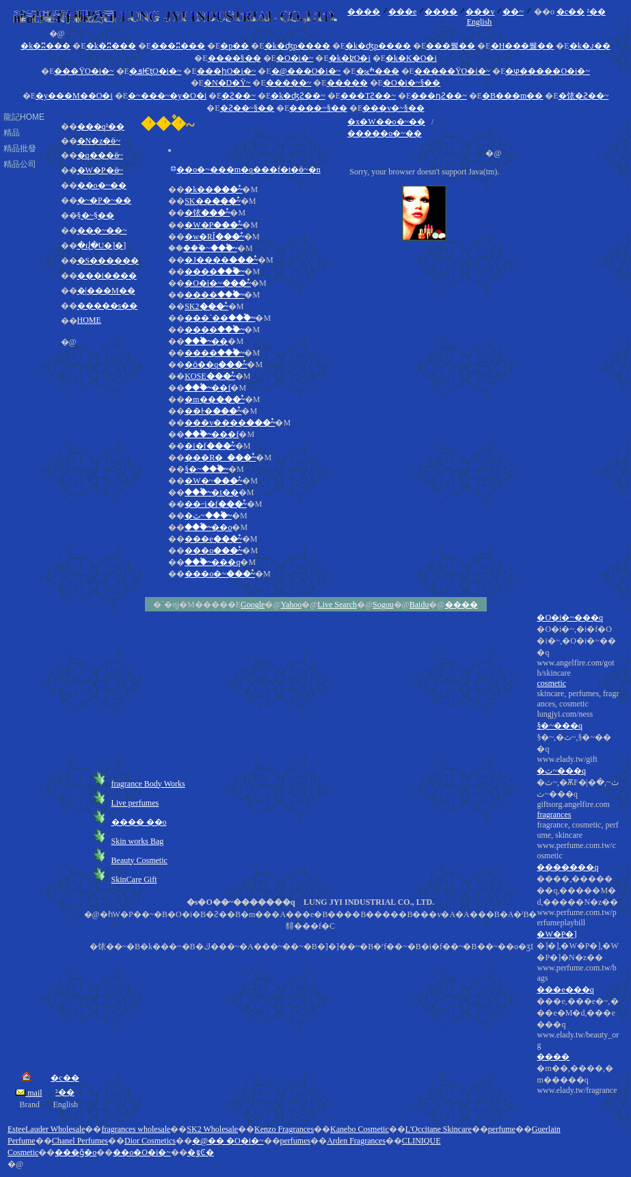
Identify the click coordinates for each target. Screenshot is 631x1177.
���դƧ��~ (439, 96)
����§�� (234, 58)
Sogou (383, 604)
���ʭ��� (178, 46)
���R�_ (220, 457)
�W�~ (213, 481)
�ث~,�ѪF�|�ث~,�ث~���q (578, 937)
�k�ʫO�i (350, 58)
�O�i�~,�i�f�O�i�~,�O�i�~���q (578, 860)
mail (29, 1093)
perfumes (295, 1141)
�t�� (212, 492)
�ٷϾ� (200, 1152)
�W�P (213, 225)
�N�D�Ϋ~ (227, 83)
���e (402, 11)
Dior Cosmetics (150, 1141)
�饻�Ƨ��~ (584, 96)
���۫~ (210, 248)
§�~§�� (96, 215)
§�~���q (559, 725)
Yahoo (290, 604)
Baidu (419, 604)
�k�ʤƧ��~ (298, 96)
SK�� (213, 201)
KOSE (210, 376)
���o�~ (220, 574)
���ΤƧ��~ (368, 96)
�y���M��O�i (74, 96)
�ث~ (208, 515)
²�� (596, 11)
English (479, 22)
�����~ (289, 83)
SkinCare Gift (134, 879)
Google (253, 604)
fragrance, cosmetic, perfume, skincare (578, 958)
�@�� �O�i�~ (228, 1141)
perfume (501, 1129)
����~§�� (318, 108)
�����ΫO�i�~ (452, 71)
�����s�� (107, 305)
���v (480, 11)
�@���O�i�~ (306, 71)
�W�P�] (556, 934)
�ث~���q (561, 771)
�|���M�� (106, 290)
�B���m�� (512, 96)
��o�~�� (102, 185)
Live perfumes (135, 803)
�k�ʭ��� (45, 46)
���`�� (220, 318)
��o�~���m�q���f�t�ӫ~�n (248, 169)
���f (212, 434)
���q (212, 562)
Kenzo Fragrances (284, 1129)
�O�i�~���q (570, 617)
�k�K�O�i (411, 58)
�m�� (215, 399)
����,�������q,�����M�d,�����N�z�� (578, 985)
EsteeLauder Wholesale (46, 1129)
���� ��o (139, 822)
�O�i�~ (295, 58)
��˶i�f (216, 504)
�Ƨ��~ (238, 96)
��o (208, 527)
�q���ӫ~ (100, 155)
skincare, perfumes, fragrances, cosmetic (578, 892)
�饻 (207, 212)
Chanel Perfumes (80, 1141)
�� (206, 341)
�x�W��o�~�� (386, 122)
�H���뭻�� (522, 46)
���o (213, 550)
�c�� (570, 11)
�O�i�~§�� (412, 83)
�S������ (108, 260)
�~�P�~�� (104, 200)
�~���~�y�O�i (167, 96)
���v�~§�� (393, 108)
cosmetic (551, 683)
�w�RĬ (214, 236)
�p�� (234, 46)
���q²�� (101, 126)
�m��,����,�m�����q (578, 1079)
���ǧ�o (75, 1152)
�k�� (213, 189)
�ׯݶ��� (377, 71)
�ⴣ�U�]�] (101, 245)
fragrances (554, 814)
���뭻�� (450, 46)
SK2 (206, 306)
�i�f (210, 446)
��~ (513, 11)
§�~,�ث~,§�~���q (578, 914)
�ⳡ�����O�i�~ (547, 71)
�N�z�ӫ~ (98, 141)
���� (363, 11)
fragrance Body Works (148, 784)
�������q (567, 867)
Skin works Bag (137, 841)
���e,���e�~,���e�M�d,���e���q (578, 1046)
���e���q (565, 989)
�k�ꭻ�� (589, 46)
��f (207, 388)
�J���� (221, 260)
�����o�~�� (384, 133)
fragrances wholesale (135, 1129)
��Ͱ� (213, 411)
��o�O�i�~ (142, 1152)
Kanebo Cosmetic (359, 1129)
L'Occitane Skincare (438, 1129)
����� (347, 83)
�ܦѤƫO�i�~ (155, 71)
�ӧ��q (216, 364)
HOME (89, 320)
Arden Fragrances (356, 1141)
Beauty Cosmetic (139, 860)
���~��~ (102, 230)
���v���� (230, 422)
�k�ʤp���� (297, 46)
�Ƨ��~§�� (247, 108)
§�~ (206, 469)
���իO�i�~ (226, 71)
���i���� (107, 275)
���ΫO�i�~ (83, 71)
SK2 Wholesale (212, 1129)
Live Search (337, 604)
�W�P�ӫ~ (100, 170)
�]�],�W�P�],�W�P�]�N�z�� (578, 1018)
